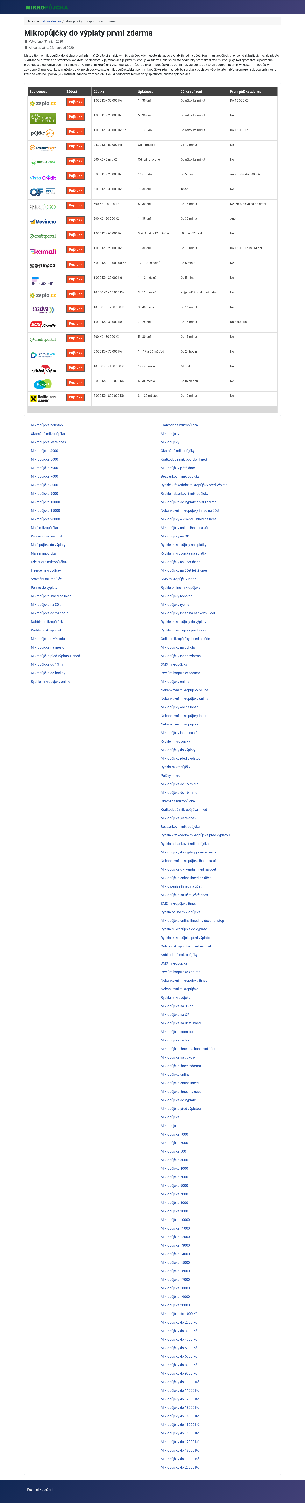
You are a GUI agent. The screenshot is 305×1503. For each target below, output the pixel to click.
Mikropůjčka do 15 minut (180, 784)
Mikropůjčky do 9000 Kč (179, 1373)
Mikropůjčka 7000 (44, 476)
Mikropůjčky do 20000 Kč (180, 1467)
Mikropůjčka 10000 (45, 502)
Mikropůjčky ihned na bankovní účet (188, 613)
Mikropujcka (170, 1126)
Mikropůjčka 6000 (44, 468)
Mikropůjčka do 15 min (48, 664)
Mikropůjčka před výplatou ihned (55, 656)
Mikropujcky (170, 434)
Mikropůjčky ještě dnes (178, 468)
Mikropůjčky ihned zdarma (181, 656)
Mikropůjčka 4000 (44, 451)
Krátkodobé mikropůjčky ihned (184, 459)
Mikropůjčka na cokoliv (178, 1057)
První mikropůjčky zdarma (180, 673)
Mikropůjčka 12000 (175, 1237)
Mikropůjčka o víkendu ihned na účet (188, 869)
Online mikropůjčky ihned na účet (186, 639)
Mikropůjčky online (175, 682)
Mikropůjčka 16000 (175, 1271)
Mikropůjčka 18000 (175, 1288)
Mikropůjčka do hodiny (48, 673)
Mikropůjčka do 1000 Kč (179, 1314)
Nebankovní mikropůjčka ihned (184, 980)
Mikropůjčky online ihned (180, 707)
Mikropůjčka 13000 (175, 1245)
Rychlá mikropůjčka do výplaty (184, 929)
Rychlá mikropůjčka (175, 998)
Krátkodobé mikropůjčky (179, 955)
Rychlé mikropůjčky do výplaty (183, 622)
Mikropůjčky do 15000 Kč (180, 1425)
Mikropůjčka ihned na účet (51, 596)
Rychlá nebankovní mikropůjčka (185, 844)
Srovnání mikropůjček (47, 579)
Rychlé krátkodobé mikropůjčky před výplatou (195, 485)
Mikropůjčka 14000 (175, 1254)
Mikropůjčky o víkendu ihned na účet (188, 519)
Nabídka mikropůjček (47, 622)
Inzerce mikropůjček (46, 570)
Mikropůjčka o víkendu (48, 639)
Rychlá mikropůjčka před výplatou (186, 938)
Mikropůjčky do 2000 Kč (179, 1322)
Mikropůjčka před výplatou (181, 1109)
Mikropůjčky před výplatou (181, 758)
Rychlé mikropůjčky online (50, 682)
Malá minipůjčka (43, 553)
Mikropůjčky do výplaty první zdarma (188, 852)
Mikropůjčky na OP (175, 536)
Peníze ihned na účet (46, 536)
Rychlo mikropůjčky (175, 767)
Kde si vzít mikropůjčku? (49, 562)
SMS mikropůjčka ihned (179, 904)
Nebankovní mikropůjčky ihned (184, 716)
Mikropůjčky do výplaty (178, 750)
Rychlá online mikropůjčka (181, 912)
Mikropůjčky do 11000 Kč (180, 1390)
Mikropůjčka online (175, 1074)
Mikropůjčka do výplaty (178, 1100)
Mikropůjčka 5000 (44, 459)
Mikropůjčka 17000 (175, 1280)
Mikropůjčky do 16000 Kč (180, 1433)
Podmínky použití (39, 1490)
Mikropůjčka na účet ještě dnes (184, 895)
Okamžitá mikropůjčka (48, 434)
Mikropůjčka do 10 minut (180, 793)
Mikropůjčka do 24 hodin (49, 613)
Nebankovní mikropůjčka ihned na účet (190, 861)
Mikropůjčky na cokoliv (178, 647)
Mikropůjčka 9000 (44, 493)
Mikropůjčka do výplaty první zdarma (188, 502)
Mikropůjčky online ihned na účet (186, 528)
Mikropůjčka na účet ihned (181, 1023)
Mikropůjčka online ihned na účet (186, 878)
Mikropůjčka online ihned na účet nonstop (192, 921)
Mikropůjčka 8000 (44, 485)
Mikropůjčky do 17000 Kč (180, 1442)
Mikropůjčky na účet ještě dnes (184, 570)
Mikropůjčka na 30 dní (47, 605)
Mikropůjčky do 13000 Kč (180, 1408)
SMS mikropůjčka (174, 963)
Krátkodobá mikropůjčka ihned (184, 810)
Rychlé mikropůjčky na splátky (183, 545)
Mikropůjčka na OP (175, 1015)
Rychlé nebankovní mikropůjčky (185, 493)
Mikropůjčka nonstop (47, 425)
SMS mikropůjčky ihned (178, 579)
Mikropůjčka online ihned (180, 1083)
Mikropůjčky (170, 442)
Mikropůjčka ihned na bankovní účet (188, 1049)
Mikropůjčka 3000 (174, 1160)
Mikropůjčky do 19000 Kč (180, 1459)
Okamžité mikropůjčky (178, 451)
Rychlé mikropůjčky (175, 741)
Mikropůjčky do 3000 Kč (179, 1331)
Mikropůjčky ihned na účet (181, 733)
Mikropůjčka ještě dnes (48, 442)
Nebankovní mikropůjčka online (184, 699)
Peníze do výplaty (44, 588)
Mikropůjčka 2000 (174, 1143)
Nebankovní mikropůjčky (179, 724)
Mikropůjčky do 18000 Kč (180, 1450)
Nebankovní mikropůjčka (179, 989)
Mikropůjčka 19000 (175, 1297)
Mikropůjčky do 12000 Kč (180, 1399)
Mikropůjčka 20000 (45, 519)
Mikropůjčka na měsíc (47, 647)
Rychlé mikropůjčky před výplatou (186, 630)
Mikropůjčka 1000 (174, 1134)
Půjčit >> (75, 102)
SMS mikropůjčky (174, 664)
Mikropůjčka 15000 (45, 511)
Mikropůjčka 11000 (175, 1228)
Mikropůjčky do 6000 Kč (179, 1356)
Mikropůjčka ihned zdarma (181, 1066)
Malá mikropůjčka (44, 528)
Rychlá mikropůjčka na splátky (184, 553)
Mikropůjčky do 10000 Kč (180, 1382)
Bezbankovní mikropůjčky (180, 476)
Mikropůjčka (170, 1117)
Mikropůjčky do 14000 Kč (180, 1416)
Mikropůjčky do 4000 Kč (179, 1339)
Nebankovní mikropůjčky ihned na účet (190, 511)
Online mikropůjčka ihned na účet (186, 946)
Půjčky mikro (170, 776)
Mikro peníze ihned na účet (181, 886)
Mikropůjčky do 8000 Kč (179, 1365)
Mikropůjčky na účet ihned (181, 562)
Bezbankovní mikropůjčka (180, 827)
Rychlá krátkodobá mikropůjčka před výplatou (195, 835)
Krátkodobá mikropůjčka (179, 425)
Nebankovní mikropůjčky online (184, 690)
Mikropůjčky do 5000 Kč (179, 1348)
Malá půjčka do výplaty (48, 545)
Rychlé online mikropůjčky (180, 588)
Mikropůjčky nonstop (177, 596)
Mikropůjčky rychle (175, 605)
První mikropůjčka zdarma (181, 972)
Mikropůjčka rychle (175, 1040)
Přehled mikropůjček (46, 630)
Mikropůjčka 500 (173, 1151)
